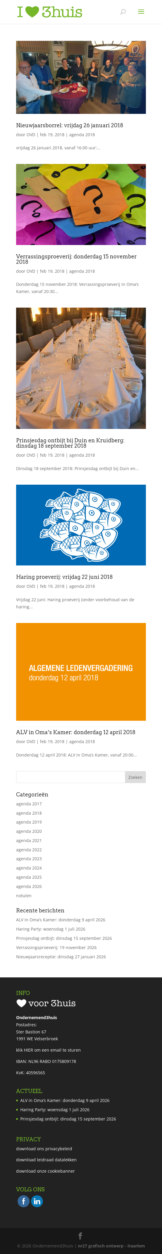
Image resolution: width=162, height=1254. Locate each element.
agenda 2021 (29, 840)
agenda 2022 (29, 849)
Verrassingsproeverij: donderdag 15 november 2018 (76, 259)
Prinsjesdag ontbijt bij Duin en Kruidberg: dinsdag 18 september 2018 (70, 443)
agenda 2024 (29, 868)
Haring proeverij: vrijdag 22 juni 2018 (64, 577)
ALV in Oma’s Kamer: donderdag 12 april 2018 (75, 732)
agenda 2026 (29, 886)
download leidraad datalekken (46, 1159)
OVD (31, 134)
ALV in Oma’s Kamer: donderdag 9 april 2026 (60, 920)
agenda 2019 (29, 822)
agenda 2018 (82, 134)
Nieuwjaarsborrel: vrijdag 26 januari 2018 (69, 125)
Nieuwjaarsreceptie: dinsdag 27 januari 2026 (61, 957)
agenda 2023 (29, 858)
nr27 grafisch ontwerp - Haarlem (111, 1246)
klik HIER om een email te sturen (48, 1050)
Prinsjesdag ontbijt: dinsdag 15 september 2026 (64, 938)
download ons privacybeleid (44, 1148)
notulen (24, 895)
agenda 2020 (29, 831)
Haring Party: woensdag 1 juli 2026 (50, 929)
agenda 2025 (29, 877)
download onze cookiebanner (45, 1171)
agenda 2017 (29, 804)
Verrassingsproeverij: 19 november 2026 (56, 947)
